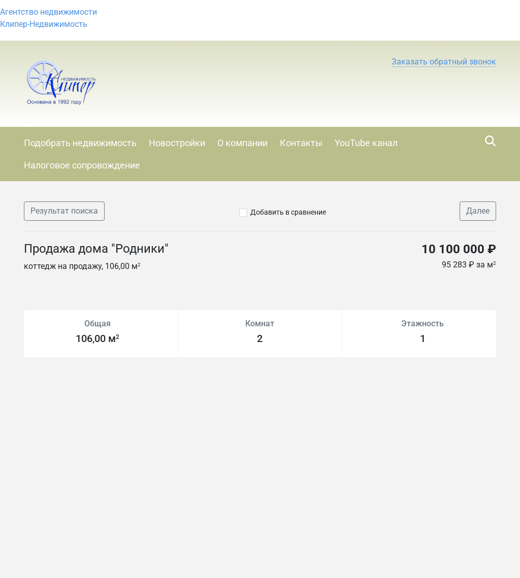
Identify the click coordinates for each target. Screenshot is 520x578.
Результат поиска (64, 211)
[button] (444, 62)
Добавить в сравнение (288, 212)
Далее (478, 211)
